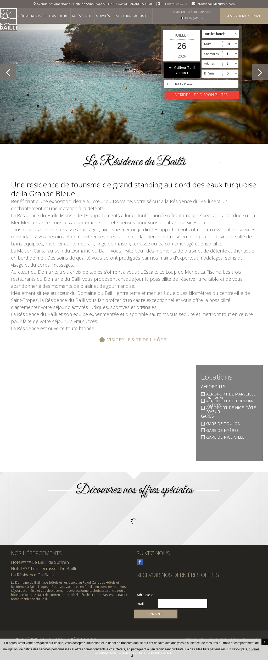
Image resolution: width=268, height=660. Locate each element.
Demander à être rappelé (191, 12)
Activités (103, 16)
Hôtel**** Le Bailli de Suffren (40, 562)
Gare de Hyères (222, 430)
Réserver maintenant (244, 16)
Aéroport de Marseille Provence (231, 394)
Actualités (142, 16)
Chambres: (211, 54)
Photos (50, 16)
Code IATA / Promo (180, 84)
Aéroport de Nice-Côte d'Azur (231, 408)
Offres (64, 16)
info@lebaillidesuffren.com (216, 4)
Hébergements (29, 16)
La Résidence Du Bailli (32, 575)
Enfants (209, 73)
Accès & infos (82, 16)
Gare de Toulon (223, 424)
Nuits (207, 44)
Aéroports (213, 386)
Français (190, 18)
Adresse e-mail (146, 595)
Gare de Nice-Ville (225, 437)
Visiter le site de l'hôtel (138, 340)
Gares (207, 416)
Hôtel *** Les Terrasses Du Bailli (43, 568)
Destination (122, 16)
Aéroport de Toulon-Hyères (229, 401)
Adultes (209, 63)
